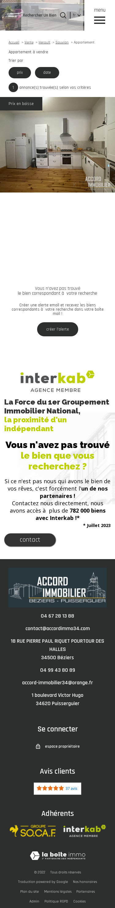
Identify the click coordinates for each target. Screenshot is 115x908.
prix (20, 72)
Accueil (14, 42)
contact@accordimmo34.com (57, 628)
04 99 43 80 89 (57, 670)
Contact (30, 540)
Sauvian (62, 42)
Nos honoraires (85, 882)
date (47, 72)
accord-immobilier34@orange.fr (57, 682)
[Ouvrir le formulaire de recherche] (63, 15)
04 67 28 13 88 (57, 615)
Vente (29, 42)
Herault (44, 42)
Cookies (79, 901)
